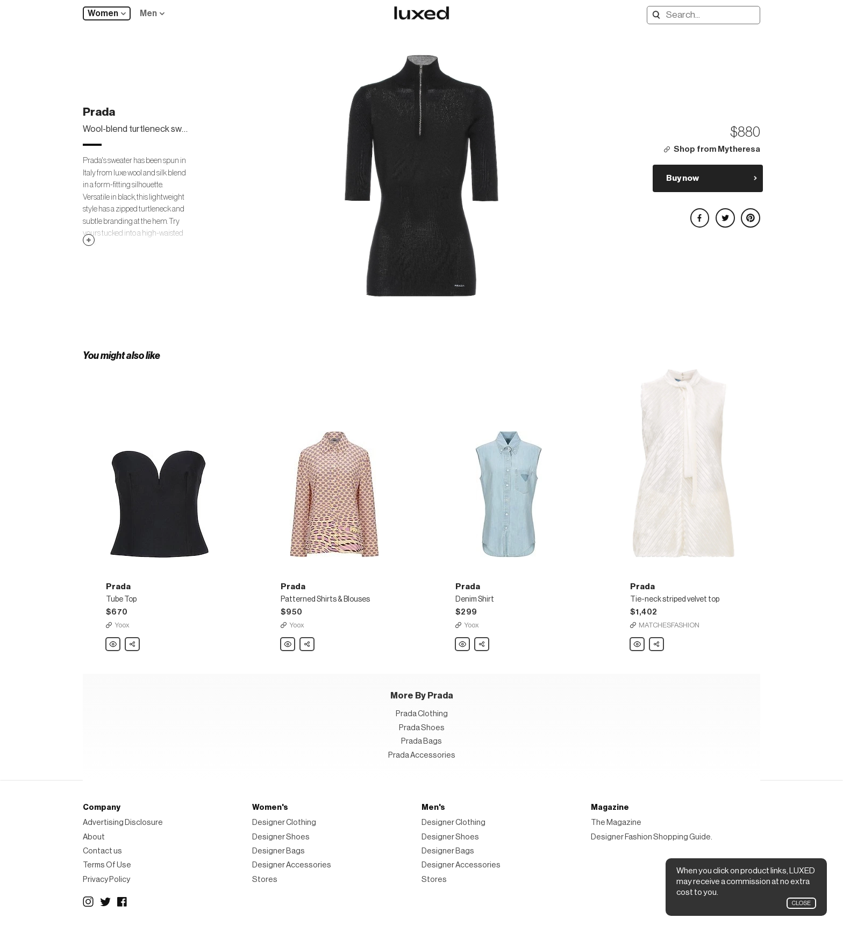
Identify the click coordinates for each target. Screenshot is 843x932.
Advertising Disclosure (123, 822)
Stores (264, 879)
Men (148, 13)
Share (133, 641)
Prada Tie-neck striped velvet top (638, 644)
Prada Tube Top (113, 644)
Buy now (682, 178)
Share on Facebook (699, 213)
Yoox (122, 625)
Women (103, 13)
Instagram (88, 901)
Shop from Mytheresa (717, 149)
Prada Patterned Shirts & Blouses (288, 644)
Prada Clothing (422, 714)
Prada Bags (421, 741)
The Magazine (616, 822)
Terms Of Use (107, 865)
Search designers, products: (654, 15)
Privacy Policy (106, 879)
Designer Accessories (291, 865)
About (94, 837)
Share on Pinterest (750, 213)
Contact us (102, 851)
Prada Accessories (421, 755)
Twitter (105, 901)
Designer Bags (278, 851)
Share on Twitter (725, 213)
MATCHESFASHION (669, 625)
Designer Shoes (281, 837)
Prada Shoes (422, 728)
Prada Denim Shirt (463, 644)
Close (801, 903)
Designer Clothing (284, 822)
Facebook (122, 901)
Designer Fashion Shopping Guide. (651, 837)
